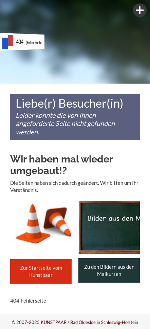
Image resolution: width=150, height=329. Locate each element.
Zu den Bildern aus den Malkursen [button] (109, 270)
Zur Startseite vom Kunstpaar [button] (41, 271)
